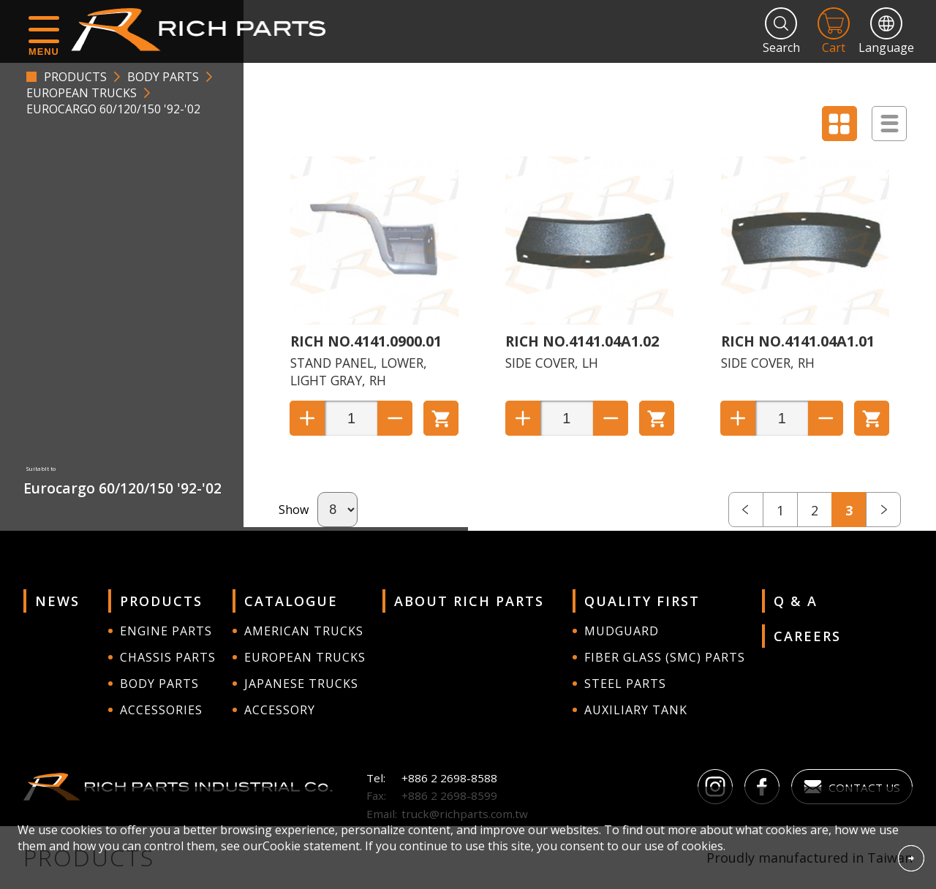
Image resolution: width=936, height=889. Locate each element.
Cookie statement (311, 846)
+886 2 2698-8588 (449, 778)
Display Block (839, 123)
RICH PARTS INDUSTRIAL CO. (205, 29)
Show (294, 510)
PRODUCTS (75, 77)
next (883, 509)
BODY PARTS (163, 77)
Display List (889, 123)
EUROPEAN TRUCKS (81, 93)
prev (745, 509)
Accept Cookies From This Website (911, 858)
